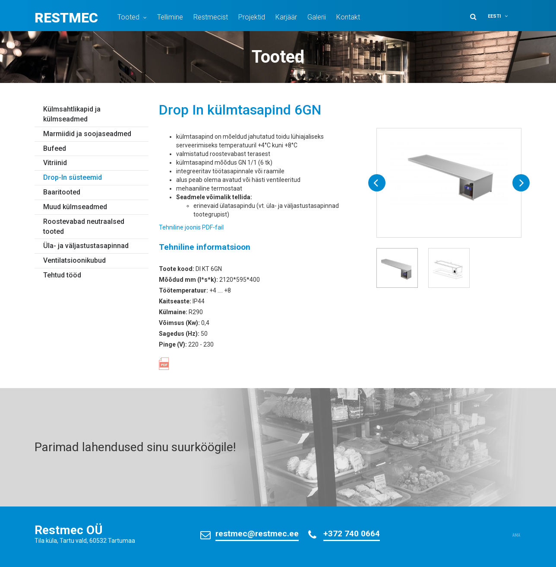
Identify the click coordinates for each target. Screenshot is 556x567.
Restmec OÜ (69, 530)
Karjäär (286, 17)
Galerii (316, 17)
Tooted (128, 17)
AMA (516, 535)
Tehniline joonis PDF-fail (191, 227)
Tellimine (170, 17)
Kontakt (348, 17)
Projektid (251, 17)
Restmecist (210, 17)
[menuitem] (503, 16)
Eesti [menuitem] (494, 16)
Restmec (66, 18)
